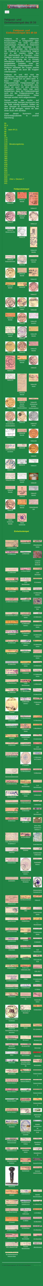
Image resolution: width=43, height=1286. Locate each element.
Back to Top (37, 1265)
